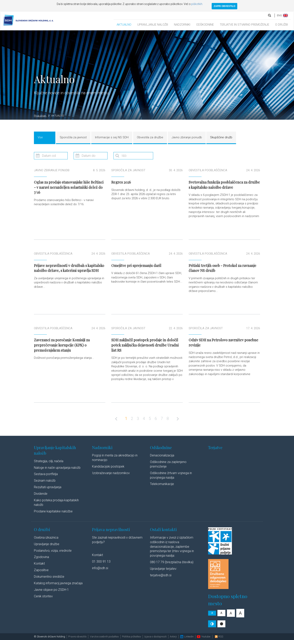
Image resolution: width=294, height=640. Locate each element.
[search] (270, 15)
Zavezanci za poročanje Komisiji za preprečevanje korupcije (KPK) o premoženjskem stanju (62, 345)
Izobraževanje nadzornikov (111, 473)
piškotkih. (197, 4)
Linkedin (187, 636)
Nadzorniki (102, 447)
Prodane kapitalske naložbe (53, 511)
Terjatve (215, 447)
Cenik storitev (43, 596)
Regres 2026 (121, 182)
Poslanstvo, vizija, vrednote (53, 550)
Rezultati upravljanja (47, 487)
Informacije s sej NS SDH (112, 137)
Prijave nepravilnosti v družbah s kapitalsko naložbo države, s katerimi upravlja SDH (69, 268)
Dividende (40, 494)
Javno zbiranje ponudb (187, 137)
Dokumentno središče (49, 576)
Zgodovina (41, 557)
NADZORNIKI (182, 24)
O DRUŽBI (281, 24)
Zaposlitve (41, 570)
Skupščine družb (221, 137)
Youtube (203, 636)
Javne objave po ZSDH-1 (51, 590)
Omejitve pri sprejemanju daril (136, 265)
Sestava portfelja (46, 474)
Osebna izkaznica (46, 537)
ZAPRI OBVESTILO (224, 6)
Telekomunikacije (162, 484)
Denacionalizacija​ (162, 455)
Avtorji (173, 636)
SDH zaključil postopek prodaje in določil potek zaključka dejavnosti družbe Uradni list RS (145, 345)
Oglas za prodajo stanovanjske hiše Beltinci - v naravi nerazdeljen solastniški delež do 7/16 (69, 187)
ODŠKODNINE (205, 24)
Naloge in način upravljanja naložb (57, 468)
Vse (40, 137)
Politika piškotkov (131, 636)
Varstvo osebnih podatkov (104, 636)
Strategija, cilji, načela (48, 461)
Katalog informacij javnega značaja (58, 583)
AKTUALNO (124, 24)
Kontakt (39, 563)
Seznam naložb (45, 480)
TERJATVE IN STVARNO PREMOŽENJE (244, 24)
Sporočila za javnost (73, 137)
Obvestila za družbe (150, 137)
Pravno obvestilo (77, 636)
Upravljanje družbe (46, 544)
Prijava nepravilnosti (111, 529)
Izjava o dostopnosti (155, 636)
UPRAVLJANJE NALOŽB (152, 24)
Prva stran (41, 115)
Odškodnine (161, 447)
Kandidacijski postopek (108, 466)
